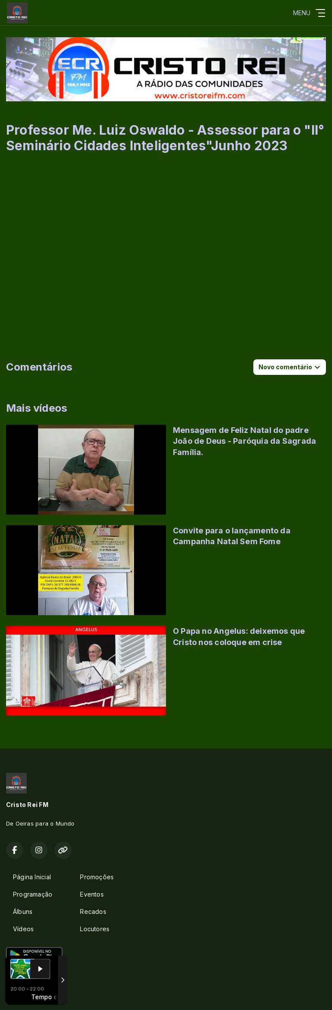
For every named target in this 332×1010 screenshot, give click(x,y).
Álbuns (22, 911)
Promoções (97, 877)
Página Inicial (32, 877)
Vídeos (23, 929)
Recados (93, 911)
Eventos (91, 894)
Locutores (94, 929)
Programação (32, 894)
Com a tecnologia (36, 994)
